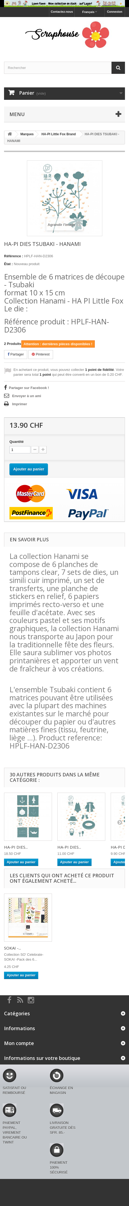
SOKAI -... (12, 948)
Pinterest (41, 354)
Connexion (114, 11)
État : (8, 264)
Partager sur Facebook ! (29, 388)
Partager (16, 354)
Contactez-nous (62, 11)
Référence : (13, 256)
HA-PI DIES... (16, 847)
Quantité (16, 442)
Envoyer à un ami (26, 396)
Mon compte (19, 1043)
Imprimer (19, 404)
